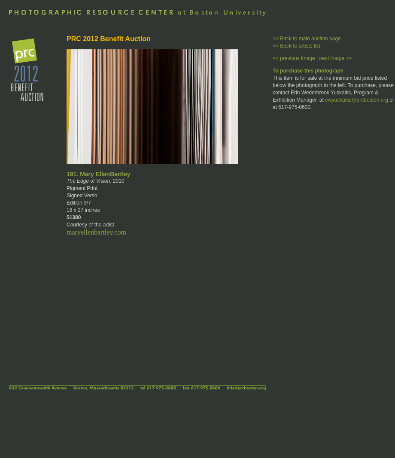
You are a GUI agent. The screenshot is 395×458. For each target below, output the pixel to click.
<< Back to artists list (296, 46)
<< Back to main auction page (307, 39)
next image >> (335, 58)
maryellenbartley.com (96, 232)
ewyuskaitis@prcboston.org (356, 100)
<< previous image (294, 58)
